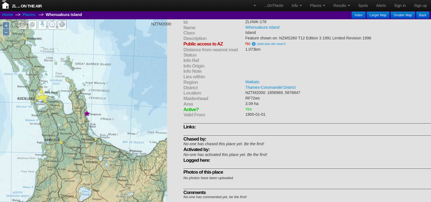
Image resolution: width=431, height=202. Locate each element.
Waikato (252, 82)
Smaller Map (403, 15)
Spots (363, 5)
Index (359, 15)
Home (7, 14)
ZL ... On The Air (27, 6)
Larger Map (378, 15)
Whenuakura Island (262, 27)
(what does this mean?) (271, 43)
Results (341, 5)
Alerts (381, 5)
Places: (29, 14)
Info (297, 5)
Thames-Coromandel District (270, 87)
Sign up (420, 5)
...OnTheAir (274, 5)
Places (317, 5)
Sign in (400, 5)
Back (422, 15)
